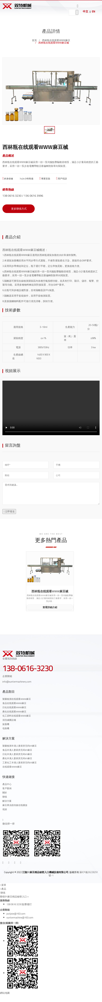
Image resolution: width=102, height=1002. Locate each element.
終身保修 (7, 179)
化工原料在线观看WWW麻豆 (16, 716)
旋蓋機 (5, 724)
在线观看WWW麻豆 (12, 767)
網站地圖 (5, 993)
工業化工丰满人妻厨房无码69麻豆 (19, 762)
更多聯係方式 (18, 208)
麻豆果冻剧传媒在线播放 (14, 805)
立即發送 (9, 511)
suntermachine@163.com (19, 917)
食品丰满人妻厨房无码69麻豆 (17, 750)
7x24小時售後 (26, 179)
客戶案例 (6, 788)
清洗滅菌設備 (9, 720)
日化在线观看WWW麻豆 (14, 707)
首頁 (34, 40)
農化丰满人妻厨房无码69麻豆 (17, 758)
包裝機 (5, 728)
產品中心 (6, 784)
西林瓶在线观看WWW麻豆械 (49, 591)
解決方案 (6, 801)
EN (93, 11)
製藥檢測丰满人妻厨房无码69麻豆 (19, 746)
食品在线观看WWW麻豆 (14, 703)
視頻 (4, 809)
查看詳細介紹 (50, 607)
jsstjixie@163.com (15, 913)
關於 (4, 792)
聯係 (4, 797)
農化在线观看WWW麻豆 (14, 711)
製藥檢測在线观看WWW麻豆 (16, 699)
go (77, 12)
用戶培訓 (61, 179)
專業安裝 (44, 179)
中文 (85, 11)
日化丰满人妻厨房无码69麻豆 (17, 754)
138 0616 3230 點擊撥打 (19, 904)
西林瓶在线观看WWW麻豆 (56, 40)
